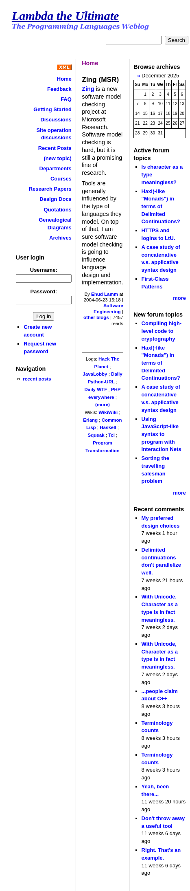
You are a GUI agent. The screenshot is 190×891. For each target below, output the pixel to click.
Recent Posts (55, 148)
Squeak (96, 435)
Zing (88, 89)
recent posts (37, 378)
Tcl (111, 435)
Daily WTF (96, 389)
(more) (102, 404)
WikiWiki (108, 412)
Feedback (59, 89)
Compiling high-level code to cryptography (162, 330)
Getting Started (52, 109)
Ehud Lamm (104, 294)
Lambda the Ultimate (65, 16)
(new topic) (57, 158)
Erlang (90, 420)
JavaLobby (95, 374)
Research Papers (50, 189)
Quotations (57, 210)
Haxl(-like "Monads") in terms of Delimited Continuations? (161, 206)
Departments (55, 168)
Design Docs (55, 199)
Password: (44, 291)
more (179, 298)
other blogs (96, 317)
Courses (61, 179)
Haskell (108, 427)
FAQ (66, 99)
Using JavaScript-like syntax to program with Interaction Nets (161, 434)
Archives (60, 238)
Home (64, 79)
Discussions (55, 120)
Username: (43, 270)
